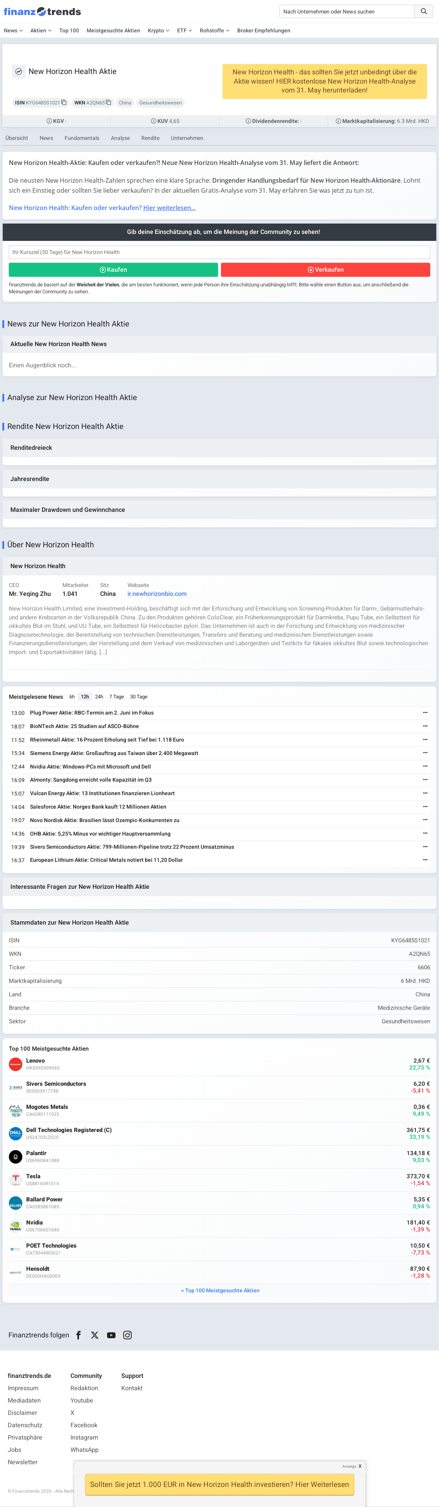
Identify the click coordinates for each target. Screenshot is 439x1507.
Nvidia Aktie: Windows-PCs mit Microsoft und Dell (90, 767)
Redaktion (84, 1389)
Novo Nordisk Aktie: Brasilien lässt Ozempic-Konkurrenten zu (104, 821)
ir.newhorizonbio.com (157, 594)
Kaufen (117, 270)
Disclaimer (22, 1413)
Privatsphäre (25, 1438)
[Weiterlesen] (425, 714)
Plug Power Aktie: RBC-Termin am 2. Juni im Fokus (92, 714)
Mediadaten (24, 1401)
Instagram (84, 1438)
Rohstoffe (212, 31)
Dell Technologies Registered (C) (69, 1131)
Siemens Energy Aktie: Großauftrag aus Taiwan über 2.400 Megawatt (114, 754)
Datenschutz (25, 1426)
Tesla (33, 1178)
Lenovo (35, 1062)
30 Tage (138, 697)
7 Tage (116, 697)
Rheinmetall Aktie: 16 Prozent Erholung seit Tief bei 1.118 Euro (107, 741)
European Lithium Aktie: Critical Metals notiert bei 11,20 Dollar (106, 861)
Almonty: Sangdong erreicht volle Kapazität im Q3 (91, 781)
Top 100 (69, 31)
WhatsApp (84, 1450)
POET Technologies (51, 1247)
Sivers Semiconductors (56, 1085)
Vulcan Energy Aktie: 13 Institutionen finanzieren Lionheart (102, 794)
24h (99, 697)
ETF (182, 31)
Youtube (81, 1401)
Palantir (36, 1154)
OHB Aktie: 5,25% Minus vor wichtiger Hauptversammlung (100, 834)
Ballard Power (44, 1201)
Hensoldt (37, 1270)
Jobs (14, 1450)
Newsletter (22, 1463)
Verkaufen (329, 270)
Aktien (38, 31)
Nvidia (34, 1224)
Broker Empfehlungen (263, 31)
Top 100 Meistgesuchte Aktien (222, 1292)
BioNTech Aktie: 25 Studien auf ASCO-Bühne (84, 727)
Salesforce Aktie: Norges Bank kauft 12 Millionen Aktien (98, 808)
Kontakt (131, 1389)
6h (72, 697)
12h (85, 697)
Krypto (156, 31)
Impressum (23, 1389)
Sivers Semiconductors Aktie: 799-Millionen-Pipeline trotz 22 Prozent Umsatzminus (132, 848)
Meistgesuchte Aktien (113, 31)
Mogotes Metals (47, 1108)
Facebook (83, 1426)
